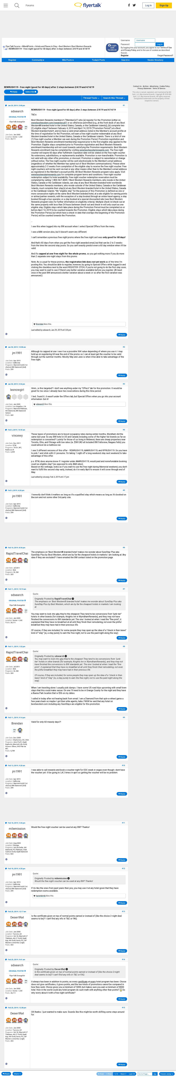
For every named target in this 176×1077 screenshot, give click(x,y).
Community (38, 60)
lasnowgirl (17, 389)
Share (17, 1074)
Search (125, 60)
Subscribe (30, 92)
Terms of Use (166, 47)
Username (125, 40)
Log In (148, 5)
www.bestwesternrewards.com (94, 150)
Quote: (36, 594)
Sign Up (164, 5)
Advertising (154, 86)
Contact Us (137, 86)
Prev (109, 1074)
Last (132, 1074)
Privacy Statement (144, 88)
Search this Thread (113, 98)
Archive (145, 86)
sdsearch (17, 111)
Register (125, 55)
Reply (13, 92)
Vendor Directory (155, 60)
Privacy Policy (130, 50)
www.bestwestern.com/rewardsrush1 (49, 122)
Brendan (39, 324)
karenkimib (41, 896)
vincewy (17, 435)
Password (125, 44)
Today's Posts (98, 60)
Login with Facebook (112, 47)
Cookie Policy (165, 86)
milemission (17, 828)
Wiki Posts (68, 60)
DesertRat (17, 917)
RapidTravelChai (17, 553)
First (101, 1074)
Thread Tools (90, 98)
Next (123, 1074)
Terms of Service (159, 88)
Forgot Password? (165, 55)
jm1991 (17, 353)
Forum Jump (166, 1074)
